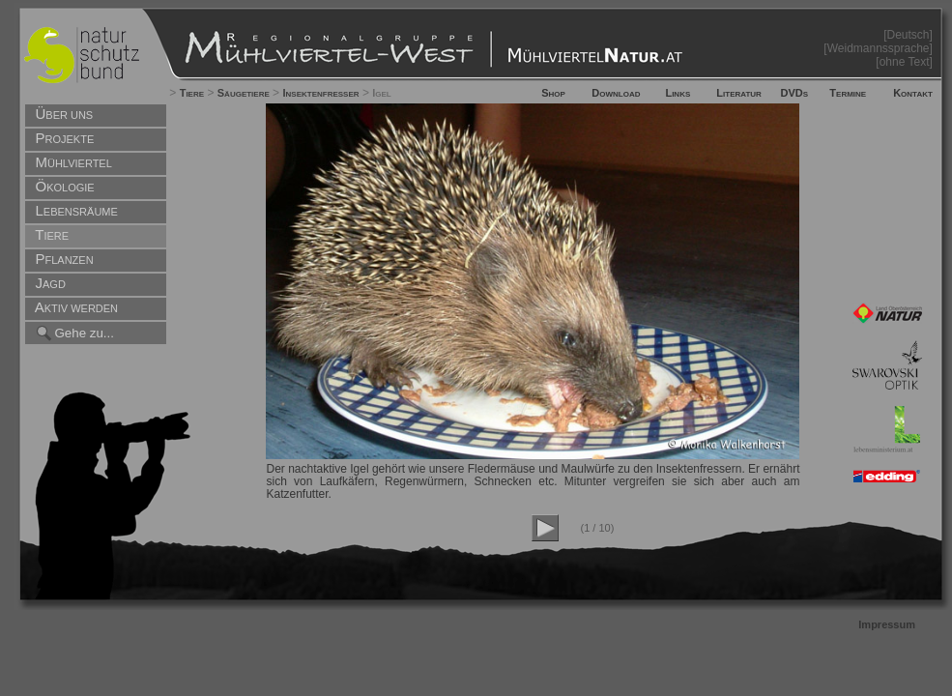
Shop (553, 93)
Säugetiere (243, 93)
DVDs (795, 93)
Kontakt (913, 93)
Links (677, 93)
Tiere (192, 93)
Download (615, 93)
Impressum (886, 624)
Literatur (739, 93)
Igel (381, 93)
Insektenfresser (320, 93)
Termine (847, 93)
